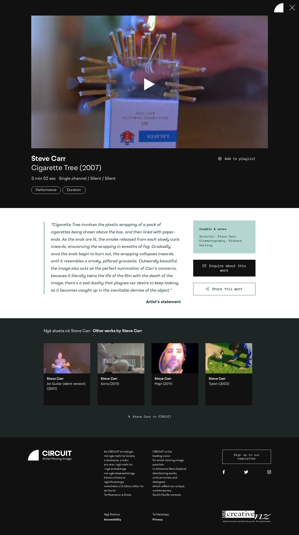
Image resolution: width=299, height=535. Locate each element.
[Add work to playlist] (243, 159)
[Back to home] (278, 7)
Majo (158, 384)
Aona (105, 384)
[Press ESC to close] (292, 7)
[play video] (149, 84)
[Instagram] (269, 472)
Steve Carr (48, 159)
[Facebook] (223, 472)
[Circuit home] (52, 455)
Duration (74, 190)
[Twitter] (246, 472)
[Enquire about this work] (224, 268)
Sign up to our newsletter (247, 457)
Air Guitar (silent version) (66, 384)
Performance (46, 190)
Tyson (213, 384)
